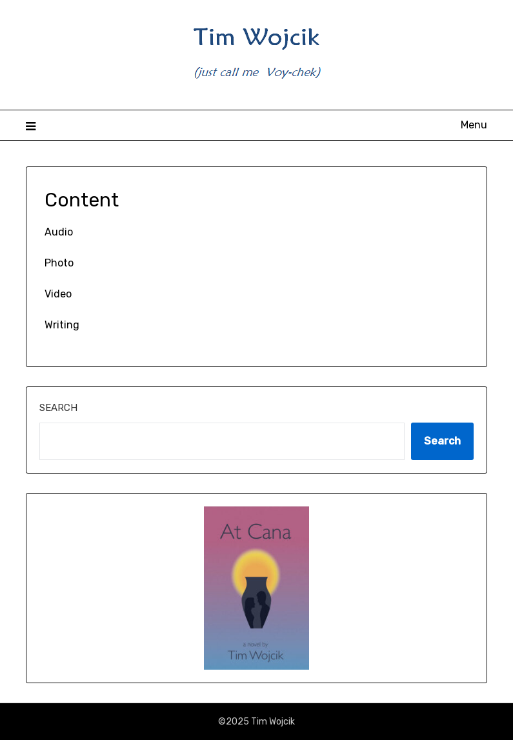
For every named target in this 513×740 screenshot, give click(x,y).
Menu (474, 125)
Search (58, 408)
